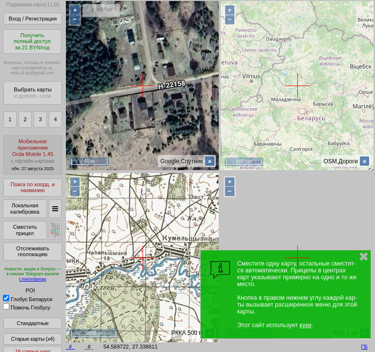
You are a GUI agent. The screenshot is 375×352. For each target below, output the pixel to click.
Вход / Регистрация (33, 19)
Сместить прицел (25, 230)
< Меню (101, 9)
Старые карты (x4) (32, 339)
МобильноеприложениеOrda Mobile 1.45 (32, 154)
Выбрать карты (32, 93)
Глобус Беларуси (27, 299)
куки (305, 325)
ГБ (364, 347)
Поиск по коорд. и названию (33, 187)
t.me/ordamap (32, 279)
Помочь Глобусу (26, 307)
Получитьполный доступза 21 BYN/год (32, 41)
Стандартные (32, 323)
